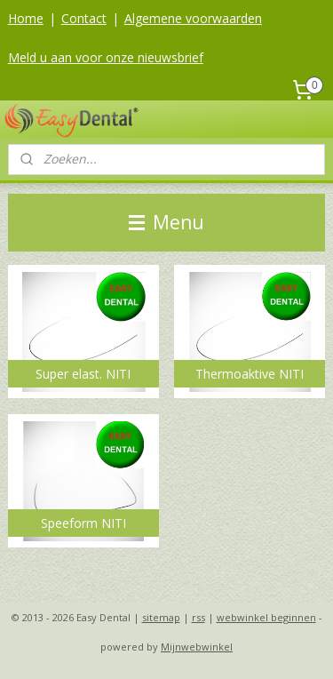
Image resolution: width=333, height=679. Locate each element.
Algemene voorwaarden (193, 18)
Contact (84, 18)
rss (198, 617)
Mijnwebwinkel (197, 646)
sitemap (161, 617)
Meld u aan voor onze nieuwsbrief (105, 57)
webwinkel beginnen (266, 617)
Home (26, 18)
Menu (166, 222)
